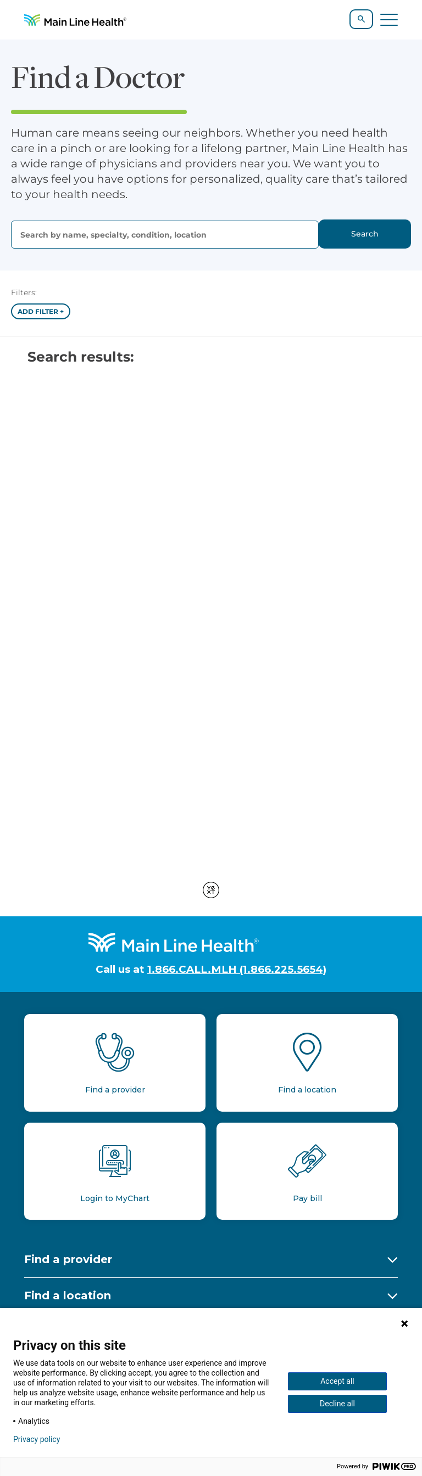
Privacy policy (36, 1439)
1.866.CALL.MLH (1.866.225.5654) (236, 969)
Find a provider (68, 1259)
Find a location (67, 1295)
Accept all (337, 1381)
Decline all (337, 1403)
